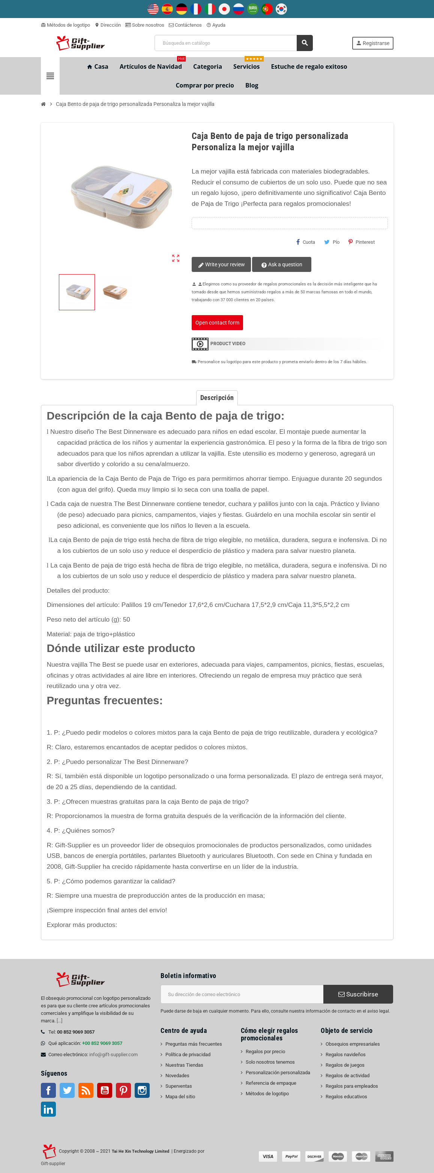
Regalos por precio (265, 1051)
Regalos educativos (346, 1096)
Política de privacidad (187, 1054)
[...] (59, 1021)
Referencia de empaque (271, 1083)
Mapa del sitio (180, 1096)
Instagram (142, 1090)
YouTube (104, 1090)
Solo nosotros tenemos (270, 1062)
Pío (331, 242)
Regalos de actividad (347, 1075)
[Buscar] (233, 43)
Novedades (177, 1075)
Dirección (108, 25)
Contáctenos (185, 25)
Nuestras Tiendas (184, 1065)
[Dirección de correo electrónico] (242, 994)
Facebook (48, 1090)
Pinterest (361, 242)
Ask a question (281, 264)
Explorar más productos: (82, 924)
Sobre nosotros (144, 25)
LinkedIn (48, 1109)
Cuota (305, 242)
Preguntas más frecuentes (193, 1044)
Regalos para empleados (352, 1086)
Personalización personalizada (278, 1072)
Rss (85, 1090)
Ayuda (215, 25)
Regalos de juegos (345, 1065)
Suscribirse (358, 994)
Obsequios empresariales (353, 1044)
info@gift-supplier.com (113, 1054)
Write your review (221, 264)
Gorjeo (67, 1090)
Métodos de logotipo (65, 25)
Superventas (178, 1086)
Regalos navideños (346, 1054)
